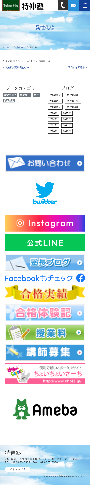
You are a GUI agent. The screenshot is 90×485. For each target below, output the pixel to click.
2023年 (67, 119)
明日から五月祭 (78, 67)
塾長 (36, 95)
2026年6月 (55, 95)
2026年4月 (72, 95)
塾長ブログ (21, 47)
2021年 (67, 125)
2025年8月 (55, 107)
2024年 (53, 119)
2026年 (53, 113)
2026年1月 (55, 101)
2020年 (53, 131)
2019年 (67, 131)
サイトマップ (16, 469)
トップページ (7, 47)
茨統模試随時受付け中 (15, 67)
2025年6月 (72, 107)
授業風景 (9, 100)
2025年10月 (73, 101)
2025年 (67, 113)
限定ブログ (10, 95)
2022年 (53, 125)
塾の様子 (25, 95)
